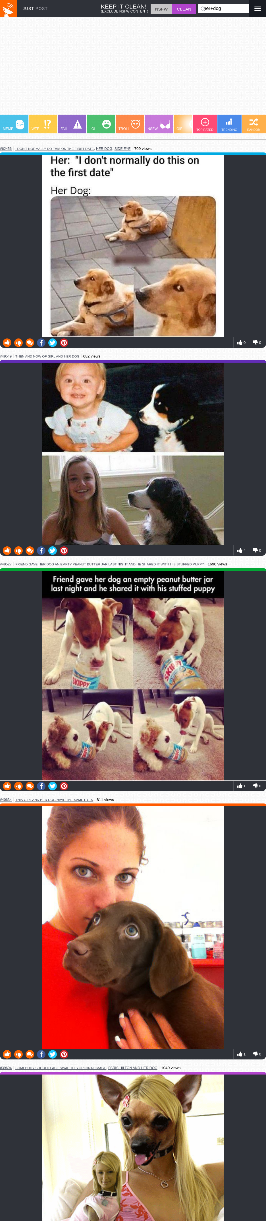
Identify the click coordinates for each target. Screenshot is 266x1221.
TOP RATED (204, 124)
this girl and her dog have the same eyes (54, 799)
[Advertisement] (133, 68)
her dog (104, 149)
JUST (35, 8)
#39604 (6, 1068)
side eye (123, 149)
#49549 (6, 356)
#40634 (6, 800)
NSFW (158, 125)
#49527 (6, 564)
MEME (13, 125)
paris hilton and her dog (132, 1068)
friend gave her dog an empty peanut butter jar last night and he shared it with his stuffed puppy (109, 564)
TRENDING (229, 124)
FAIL (71, 125)
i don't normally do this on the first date (54, 148)
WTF (41, 125)
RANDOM (253, 124)
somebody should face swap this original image (60, 1068)
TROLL (129, 125)
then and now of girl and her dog (47, 356)
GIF (187, 125)
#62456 (6, 149)
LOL (100, 125)
